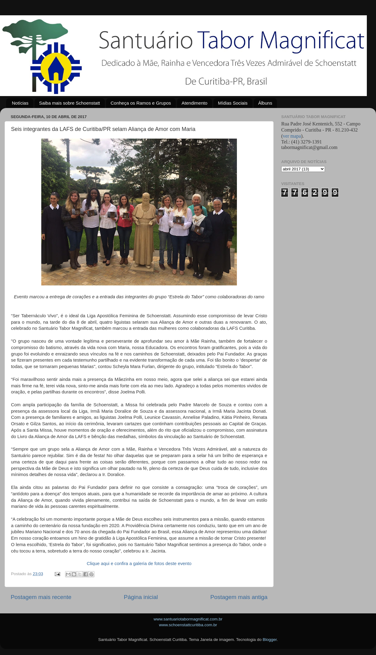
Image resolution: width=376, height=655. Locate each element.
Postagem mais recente (41, 597)
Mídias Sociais (233, 103)
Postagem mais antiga (238, 597)
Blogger (270, 639)
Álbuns (265, 103)
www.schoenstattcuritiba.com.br (188, 625)
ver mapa (292, 136)
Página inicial (141, 597)
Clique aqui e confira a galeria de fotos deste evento (139, 563)
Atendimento (194, 103)
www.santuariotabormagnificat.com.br (187, 619)
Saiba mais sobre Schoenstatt (69, 103)
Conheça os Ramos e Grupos (141, 103)
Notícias (20, 103)
